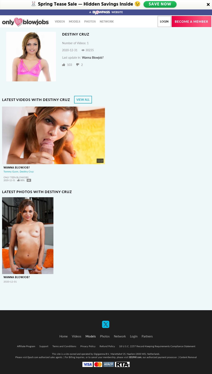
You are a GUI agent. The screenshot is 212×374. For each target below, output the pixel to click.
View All (83, 99)
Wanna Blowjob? (93, 57)
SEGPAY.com (135, 357)
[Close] (208, 4)
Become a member (191, 21)
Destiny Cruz (27, 171)
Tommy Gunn (11, 171)
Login (164, 21)
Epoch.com (33, 357)
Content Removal (188, 357)
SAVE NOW (160, 4)
